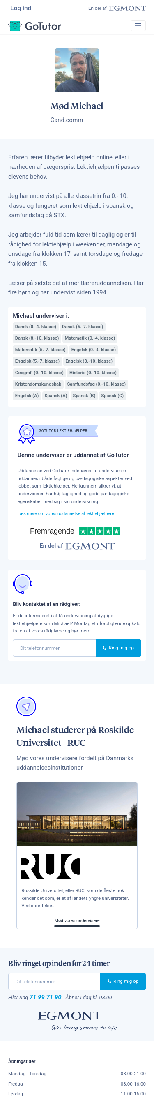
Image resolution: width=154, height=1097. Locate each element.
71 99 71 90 (47, 999)
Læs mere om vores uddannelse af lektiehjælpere (69, 515)
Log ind (22, 8)
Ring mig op (118, 650)
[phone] (54, 650)
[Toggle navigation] (137, 27)
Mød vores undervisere (77, 922)
